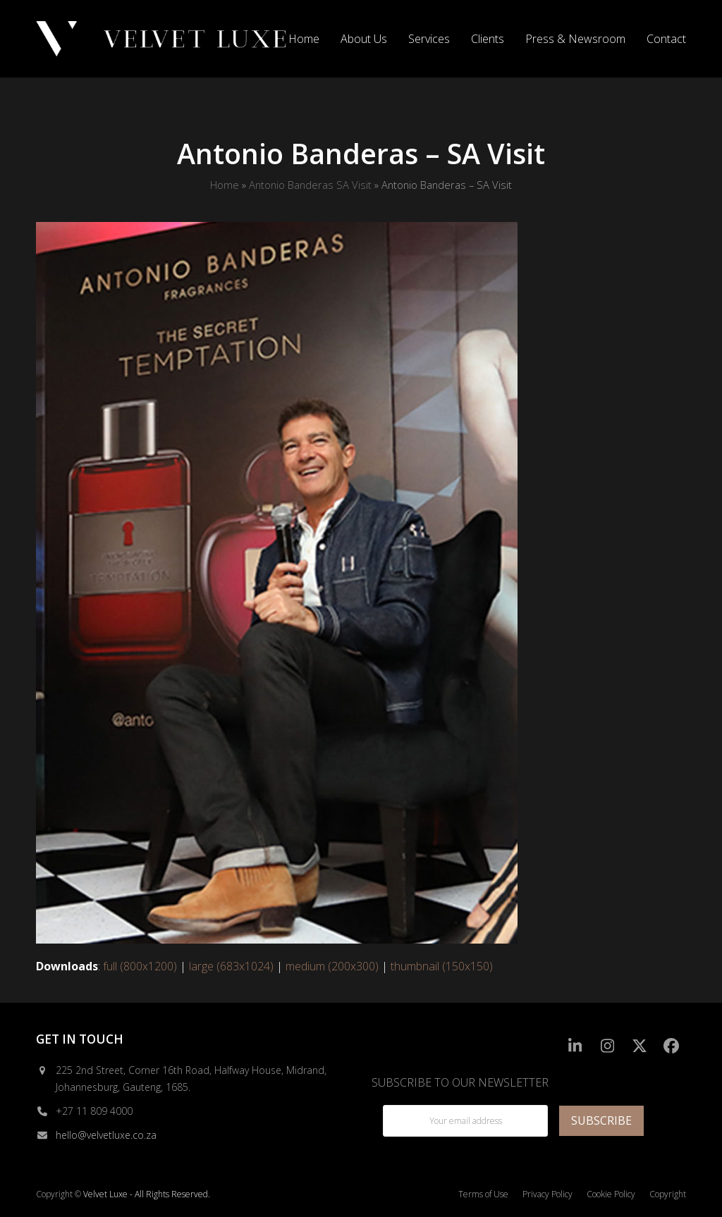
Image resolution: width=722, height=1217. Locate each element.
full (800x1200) (140, 966)
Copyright (667, 1194)
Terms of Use (483, 1194)
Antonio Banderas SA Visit (310, 185)
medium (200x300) (332, 966)
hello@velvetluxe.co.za (106, 1135)
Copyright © (58, 1194)
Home (224, 185)
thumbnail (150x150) (442, 966)
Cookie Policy (611, 1194)
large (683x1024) (231, 966)
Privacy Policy (547, 1194)
